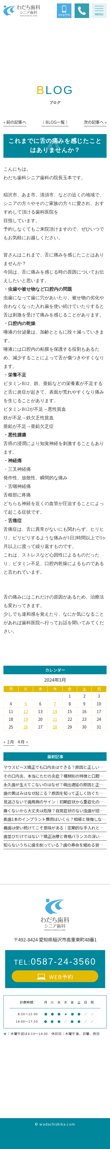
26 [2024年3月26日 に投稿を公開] (25, 727)
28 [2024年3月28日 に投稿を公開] (55, 727)
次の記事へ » (95, 122)
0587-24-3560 (55, 962)
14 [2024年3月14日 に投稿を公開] (55, 711)
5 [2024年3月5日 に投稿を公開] (26, 704)
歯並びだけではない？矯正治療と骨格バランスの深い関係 (55, 836)
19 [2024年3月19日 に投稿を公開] (25, 719)
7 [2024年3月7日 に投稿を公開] (55, 704)
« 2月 (8, 742)
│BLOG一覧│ (55, 122)
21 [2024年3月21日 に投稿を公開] (55, 719)
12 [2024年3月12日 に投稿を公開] (25, 711)
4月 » (23, 742)
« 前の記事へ (14, 122)
